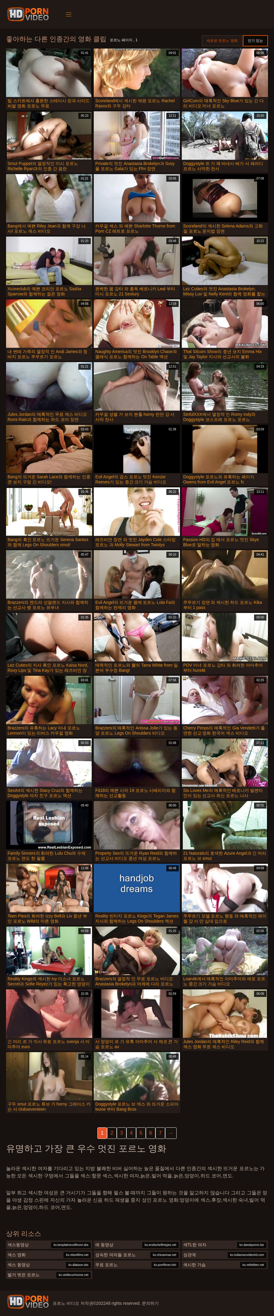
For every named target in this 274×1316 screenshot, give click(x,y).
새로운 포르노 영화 (222, 41)
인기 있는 (255, 41)
